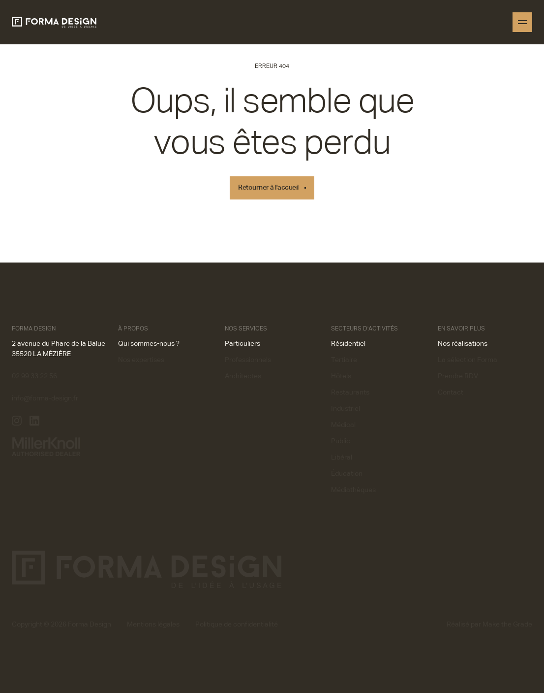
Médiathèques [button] (353, 490)
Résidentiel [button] (348, 343)
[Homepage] (54, 22)
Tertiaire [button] (344, 360)
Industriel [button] (345, 408)
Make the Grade (507, 624)
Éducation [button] (347, 473)
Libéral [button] (341, 457)
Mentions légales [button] (153, 624)
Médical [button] (343, 425)
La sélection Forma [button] (467, 360)
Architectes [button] (243, 376)
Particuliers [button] (242, 343)
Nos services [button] (246, 329)
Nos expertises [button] (141, 360)
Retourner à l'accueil (268, 187)
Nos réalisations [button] (462, 343)
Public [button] (340, 441)
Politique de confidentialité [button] (236, 624)
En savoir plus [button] (461, 329)
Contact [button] (450, 392)
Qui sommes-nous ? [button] (149, 343)
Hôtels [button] (341, 376)
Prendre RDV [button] (458, 376)
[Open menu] (522, 22)
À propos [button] (133, 329)
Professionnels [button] (248, 360)
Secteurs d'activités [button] (364, 329)
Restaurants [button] (350, 392)
